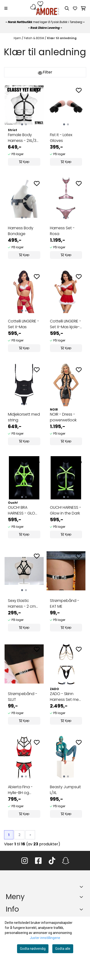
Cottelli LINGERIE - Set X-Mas (23, 324)
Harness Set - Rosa (62, 230)
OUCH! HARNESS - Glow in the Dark (65, 510)
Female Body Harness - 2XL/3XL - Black (24, 138)
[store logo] (45, 8)
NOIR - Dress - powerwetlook (63, 417)
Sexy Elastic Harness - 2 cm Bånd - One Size (23, 603)
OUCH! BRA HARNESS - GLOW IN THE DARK (23, 510)
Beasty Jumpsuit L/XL (65, 789)
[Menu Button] (5, 8)
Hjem (18, 38)
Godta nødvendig (33, 949)
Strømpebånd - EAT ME (64, 603)
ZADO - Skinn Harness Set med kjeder (65, 697)
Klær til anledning (62, 38)
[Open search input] (67, 8)
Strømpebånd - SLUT (22, 696)
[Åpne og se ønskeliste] (75, 8)
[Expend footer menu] (82, 897)
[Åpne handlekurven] (83, 8)
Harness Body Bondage (20, 230)
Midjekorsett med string (24, 417)
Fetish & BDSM (34, 38)
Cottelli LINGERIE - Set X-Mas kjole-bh (65, 324)
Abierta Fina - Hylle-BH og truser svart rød (22, 790)
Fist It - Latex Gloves (61, 137)
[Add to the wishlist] (37, 90)
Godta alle (62, 949)
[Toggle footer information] (82, 887)
